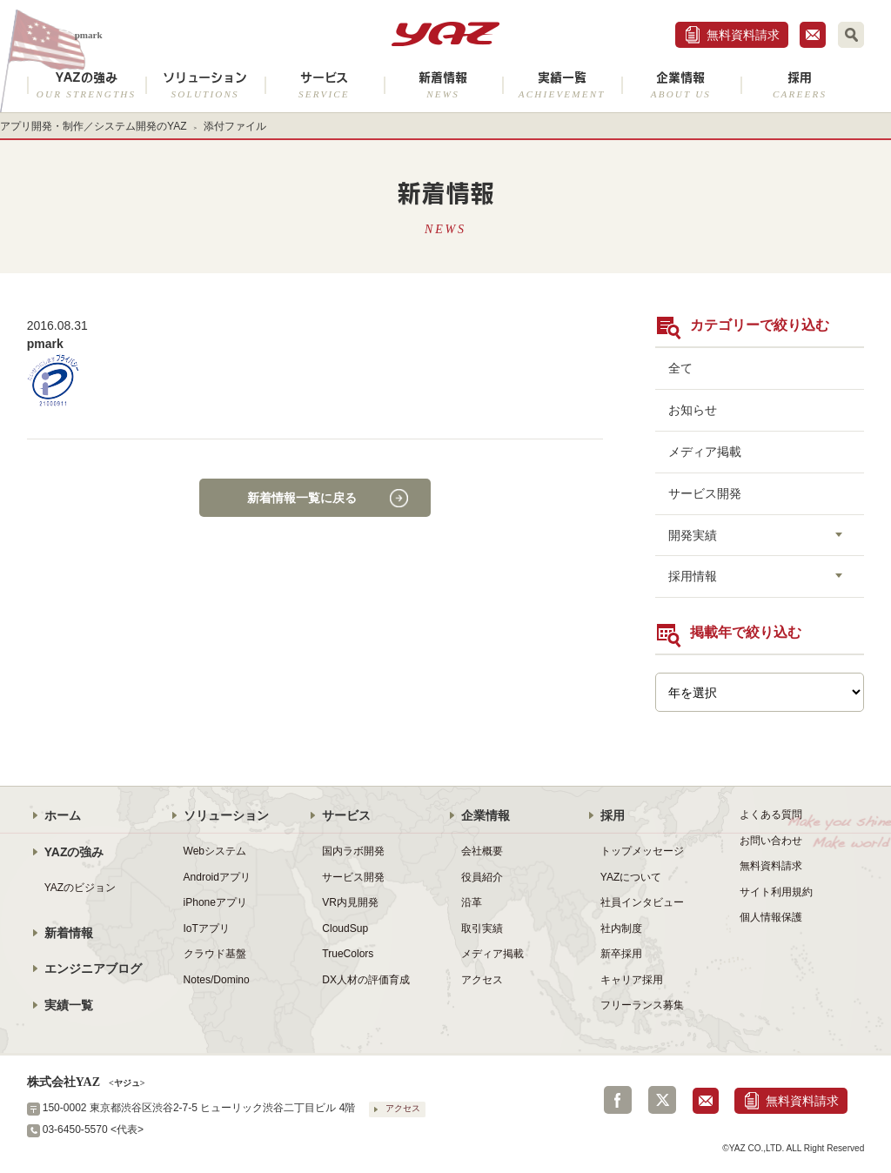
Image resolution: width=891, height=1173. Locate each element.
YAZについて (631, 877)
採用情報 (692, 576)
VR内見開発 (350, 902)
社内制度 (621, 928)
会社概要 (482, 851)
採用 (800, 85)
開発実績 (692, 535)
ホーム (62, 815)
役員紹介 (482, 877)
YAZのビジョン (80, 887)
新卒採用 (621, 954)
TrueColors (347, 954)
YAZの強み (86, 85)
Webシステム (215, 851)
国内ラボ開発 (353, 851)
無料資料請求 (743, 35)
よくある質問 (771, 814)
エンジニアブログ (93, 968)
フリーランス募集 (642, 1005)
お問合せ (813, 35)
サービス (324, 85)
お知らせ (692, 410)
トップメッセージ (642, 851)
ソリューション (205, 85)
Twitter (662, 1100)
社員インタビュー (642, 902)
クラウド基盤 (215, 954)
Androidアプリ (217, 877)
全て (680, 368)
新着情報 (443, 85)
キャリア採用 (631, 980)
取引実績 (482, 928)
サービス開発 (704, 493)
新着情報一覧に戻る (302, 498)
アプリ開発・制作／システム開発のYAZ (93, 126)
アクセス (482, 980)
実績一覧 (561, 85)
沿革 (471, 902)
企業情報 (680, 85)
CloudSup (345, 928)
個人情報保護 (771, 917)
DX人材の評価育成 (366, 980)
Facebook (618, 1100)
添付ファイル (235, 126)
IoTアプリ (207, 928)
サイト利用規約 (776, 892)
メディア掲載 (704, 452)
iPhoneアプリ (215, 902)
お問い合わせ (771, 841)
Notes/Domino (217, 980)
